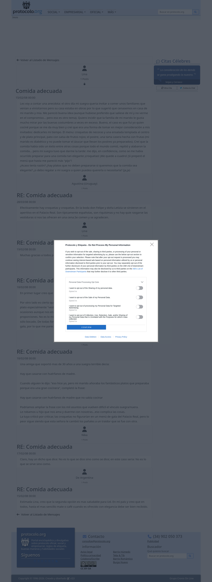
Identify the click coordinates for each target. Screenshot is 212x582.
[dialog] (106, 291)
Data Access (106, 337)
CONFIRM (86, 327)
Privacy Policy (121, 337)
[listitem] (106, 282)
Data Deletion (90, 337)
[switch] (139, 288)
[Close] (152, 245)
